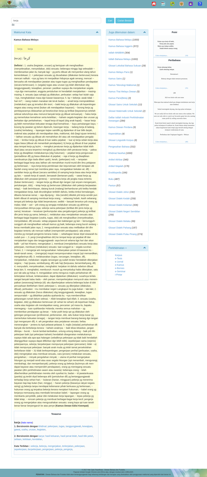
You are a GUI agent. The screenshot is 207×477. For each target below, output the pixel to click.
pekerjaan (53, 426)
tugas (61, 426)
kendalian (37, 439)
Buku (111, 179)
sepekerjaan (20, 449)
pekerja (58, 449)
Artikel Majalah (116, 166)
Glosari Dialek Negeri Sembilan (124, 211)
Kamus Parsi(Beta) (118, 98)
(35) (186, 88)
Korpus (118, 255)
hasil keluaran (52, 436)
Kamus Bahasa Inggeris (121, 46)
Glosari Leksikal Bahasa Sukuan (125, 65)
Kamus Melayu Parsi (119, 72)
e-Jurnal (119, 261)
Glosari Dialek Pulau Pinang (123, 234)
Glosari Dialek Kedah (119, 198)
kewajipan (87, 426)
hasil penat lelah (68, 436)
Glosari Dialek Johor (119, 192)
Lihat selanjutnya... (162, 55)
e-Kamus (119, 265)
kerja (19, 49)
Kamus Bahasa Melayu (120, 39)
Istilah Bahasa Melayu (120, 59)
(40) (186, 142)
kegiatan (41, 429)
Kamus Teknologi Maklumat (122, 85)
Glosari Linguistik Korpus (121, 140)
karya (41, 436)
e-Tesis (118, 258)
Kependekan (115, 133)
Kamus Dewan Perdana (120, 127)
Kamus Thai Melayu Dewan (122, 91)
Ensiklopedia (115, 172)
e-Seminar (120, 271)
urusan (32, 429)
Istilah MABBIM (116, 52)
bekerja (43, 446)
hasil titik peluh (85, 436)
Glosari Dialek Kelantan (120, 205)
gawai (17, 429)
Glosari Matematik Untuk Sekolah (125, 111)
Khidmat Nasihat (117, 153)
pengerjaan (48, 449)
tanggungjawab (73, 426)
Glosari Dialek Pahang (120, 227)
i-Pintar (118, 274)
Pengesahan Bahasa (119, 146)
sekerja (34, 446)
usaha (24, 429)
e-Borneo (119, 268)
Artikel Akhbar (115, 159)
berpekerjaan (34, 449)
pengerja (68, 449)
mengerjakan (54, 446)
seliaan (17, 439)
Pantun (112, 185)
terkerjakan (67, 446)
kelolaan (27, 439)
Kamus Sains (115, 78)
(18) (186, 55)
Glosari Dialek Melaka (120, 221)
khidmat (42, 426)
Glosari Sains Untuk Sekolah (123, 104)
